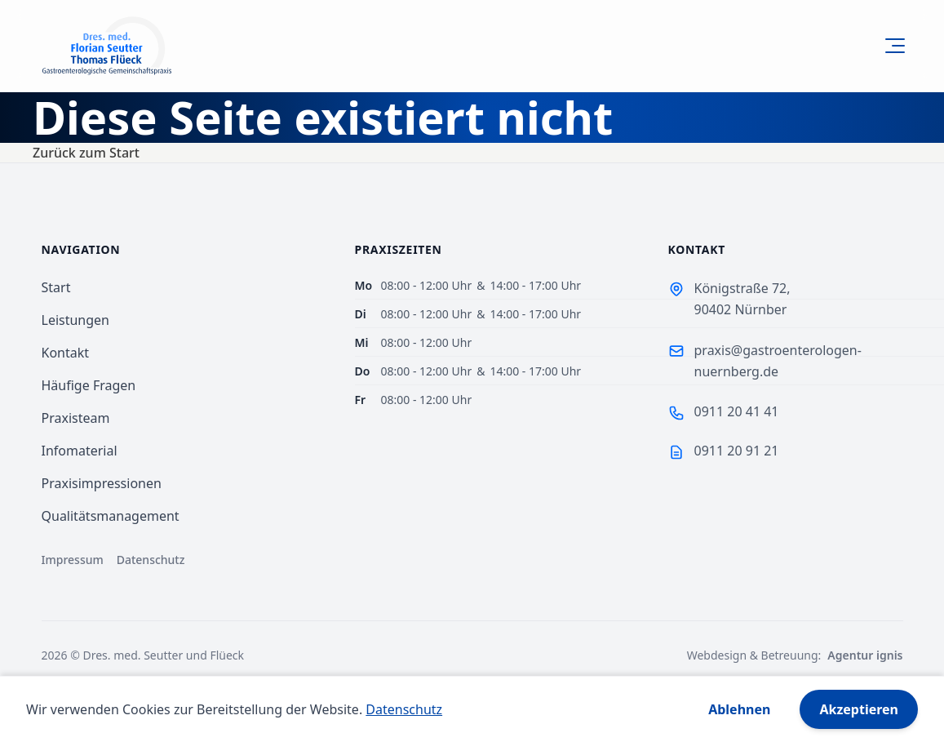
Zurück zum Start (86, 153)
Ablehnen (739, 709)
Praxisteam (76, 418)
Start (56, 287)
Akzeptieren (858, 709)
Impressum (73, 559)
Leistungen (76, 320)
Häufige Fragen (89, 385)
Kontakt (66, 353)
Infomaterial (79, 451)
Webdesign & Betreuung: (795, 655)
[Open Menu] (891, 45)
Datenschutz (151, 559)
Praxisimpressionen (102, 483)
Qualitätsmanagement (110, 516)
